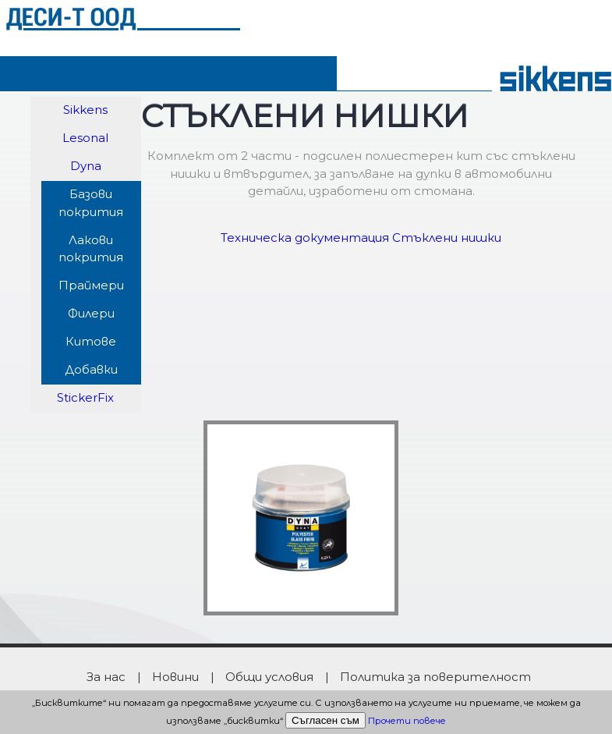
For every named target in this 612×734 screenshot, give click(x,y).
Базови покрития (90, 202)
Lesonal (85, 137)
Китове (90, 341)
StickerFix (85, 397)
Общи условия (269, 676)
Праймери (91, 285)
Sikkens (85, 109)
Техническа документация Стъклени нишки (361, 237)
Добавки (91, 369)
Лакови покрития (90, 248)
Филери (91, 313)
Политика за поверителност (435, 676)
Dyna (85, 165)
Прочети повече (407, 720)
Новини (175, 676)
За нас (106, 676)
